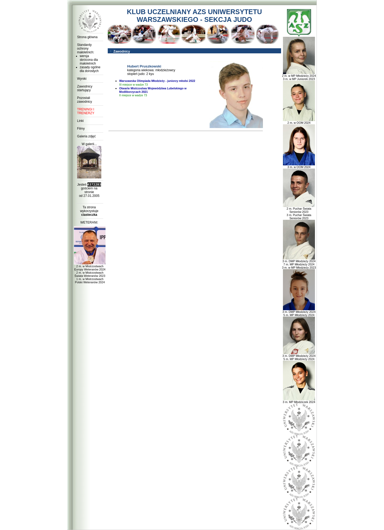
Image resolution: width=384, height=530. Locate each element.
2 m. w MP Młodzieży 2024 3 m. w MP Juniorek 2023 (299, 76)
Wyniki (81, 79)
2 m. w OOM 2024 (299, 121)
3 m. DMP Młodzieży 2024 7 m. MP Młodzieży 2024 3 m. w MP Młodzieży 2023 (299, 263)
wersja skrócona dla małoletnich (89, 59)
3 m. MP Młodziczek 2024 (299, 401)
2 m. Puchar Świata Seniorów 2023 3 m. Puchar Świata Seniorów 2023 (299, 212)
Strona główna (87, 37)
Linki (80, 121)
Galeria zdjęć (86, 136)
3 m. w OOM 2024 (299, 166)
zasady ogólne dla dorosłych (90, 69)
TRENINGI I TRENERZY (85, 111)
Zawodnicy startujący (84, 88)
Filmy (81, 128)
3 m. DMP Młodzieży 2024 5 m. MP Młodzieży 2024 (298, 312)
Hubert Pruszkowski (144, 66)
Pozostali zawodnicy (84, 99)
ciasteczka (89, 215)
